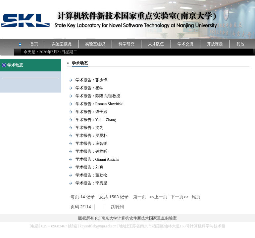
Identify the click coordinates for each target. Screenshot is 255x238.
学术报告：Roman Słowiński (100, 103)
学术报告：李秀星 (91, 183)
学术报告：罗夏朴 (91, 135)
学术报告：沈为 (89, 127)
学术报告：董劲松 (91, 175)
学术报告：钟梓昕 (91, 151)
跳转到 (118, 206)
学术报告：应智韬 (91, 143)
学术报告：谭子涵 (91, 111)
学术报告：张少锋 (91, 80)
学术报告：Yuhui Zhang (96, 119)
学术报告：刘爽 (89, 167)
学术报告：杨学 (89, 88)
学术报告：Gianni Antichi (97, 159)
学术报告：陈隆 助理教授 (98, 96)
